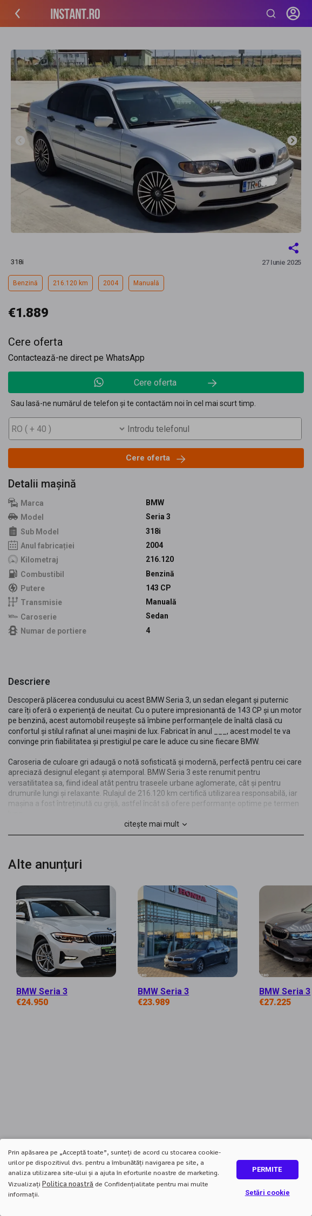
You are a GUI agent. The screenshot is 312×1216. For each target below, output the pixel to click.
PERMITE (267, 1169)
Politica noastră (67, 1183)
